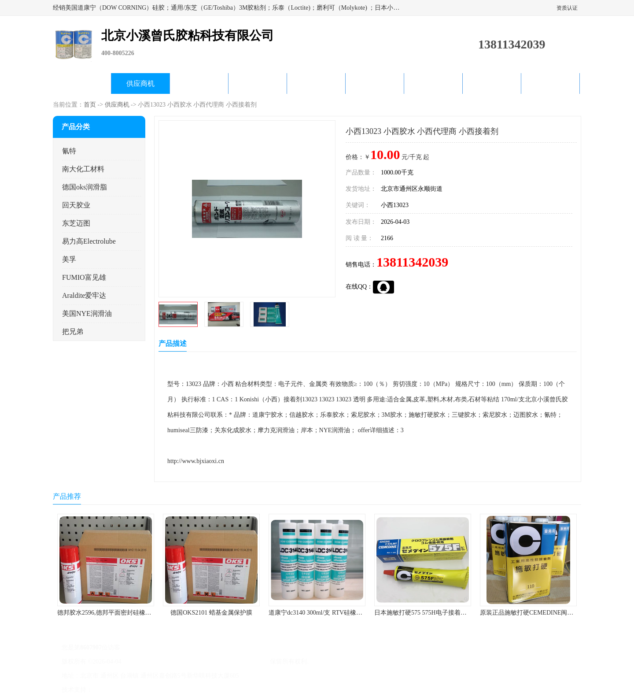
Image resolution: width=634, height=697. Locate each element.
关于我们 (257, 83)
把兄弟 (72, 331)
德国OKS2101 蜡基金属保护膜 (211, 612)
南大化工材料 (83, 169)
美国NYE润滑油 (87, 313)
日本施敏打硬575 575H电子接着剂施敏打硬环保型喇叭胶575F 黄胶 (464, 612)
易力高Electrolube (89, 241)
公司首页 (82, 83)
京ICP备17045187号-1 (152, 661)
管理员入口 (168, 689)
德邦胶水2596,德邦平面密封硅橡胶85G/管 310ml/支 (126, 612)
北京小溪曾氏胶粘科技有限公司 (225, 661)
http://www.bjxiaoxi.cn (195, 461)
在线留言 (492, 83)
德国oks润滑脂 (84, 187)
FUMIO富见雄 (84, 277)
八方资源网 (109, 689)
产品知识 (375, 83)
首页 (90, 104)
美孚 (69, 259)
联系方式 (550, 83)
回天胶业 (76, 205)
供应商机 (140, 83)
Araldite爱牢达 (84, 295)
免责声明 (138, 689)
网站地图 (197, 689)
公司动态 (316, 83)
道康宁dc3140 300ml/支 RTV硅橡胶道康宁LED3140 (337, 612)
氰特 (69, 151)
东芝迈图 (76, 223)
